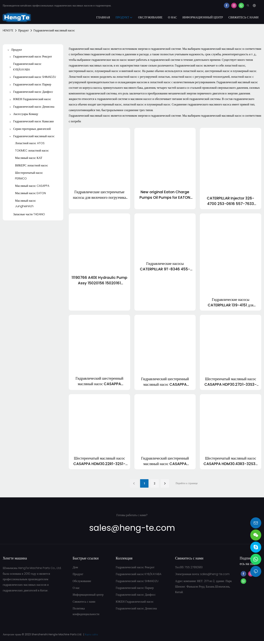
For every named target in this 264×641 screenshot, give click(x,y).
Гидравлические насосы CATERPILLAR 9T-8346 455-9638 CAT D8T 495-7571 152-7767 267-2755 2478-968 (165, 266)
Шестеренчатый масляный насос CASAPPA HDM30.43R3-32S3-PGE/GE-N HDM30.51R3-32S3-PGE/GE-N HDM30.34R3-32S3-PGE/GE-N (230, 461)
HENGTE (8, 30)
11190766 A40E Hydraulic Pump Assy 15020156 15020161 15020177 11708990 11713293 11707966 (99, 280)
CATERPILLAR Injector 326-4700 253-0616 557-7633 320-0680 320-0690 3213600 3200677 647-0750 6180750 (231, 201)
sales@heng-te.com (215, 574)
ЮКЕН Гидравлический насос (135, 601)
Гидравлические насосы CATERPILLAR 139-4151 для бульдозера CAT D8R (230, 302)
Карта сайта (91, 634)
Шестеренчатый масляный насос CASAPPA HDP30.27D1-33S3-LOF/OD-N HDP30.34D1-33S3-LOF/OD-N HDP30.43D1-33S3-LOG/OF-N (230, 381)
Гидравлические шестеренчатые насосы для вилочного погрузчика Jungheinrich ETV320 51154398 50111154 (99, 194)
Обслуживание (82, 581)
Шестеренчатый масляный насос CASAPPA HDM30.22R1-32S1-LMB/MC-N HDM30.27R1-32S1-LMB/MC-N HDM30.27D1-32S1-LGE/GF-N (99, 461)
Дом (75, 567)
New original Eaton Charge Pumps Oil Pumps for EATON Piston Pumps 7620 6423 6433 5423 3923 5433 (165, 194)
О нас (76, 588)
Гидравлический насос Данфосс (136, 595)
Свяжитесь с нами (84, 601)
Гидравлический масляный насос (54, 30)
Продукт (23, 30)
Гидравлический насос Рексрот (135, 567)
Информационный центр (88, 595)
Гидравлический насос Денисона (136, 608)
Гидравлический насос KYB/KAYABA (138, 574)
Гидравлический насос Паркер (135, 588)
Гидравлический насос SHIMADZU (137, 581)
